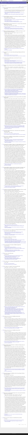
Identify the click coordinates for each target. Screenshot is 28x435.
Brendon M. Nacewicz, (7, 346)
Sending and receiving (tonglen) (17, 310)
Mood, (23, 225)
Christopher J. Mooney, (12, 192)
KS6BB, (23, 139)
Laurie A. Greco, (7, 169)
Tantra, (9, 133)
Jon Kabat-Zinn (9, 317)
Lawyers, (16, 26)
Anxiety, (10, 125)
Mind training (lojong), (22, 19)
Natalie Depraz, (7, 267)
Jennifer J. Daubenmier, (15, 394)
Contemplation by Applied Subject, (13, 28)
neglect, (20, 369)
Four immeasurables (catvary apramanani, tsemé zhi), (10, 247)
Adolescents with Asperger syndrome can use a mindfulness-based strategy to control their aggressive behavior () (14, 31)
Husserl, (22, 309)
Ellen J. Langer (6, 262)
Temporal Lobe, (9, 127)
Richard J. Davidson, (15, 98)
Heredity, (15, 126)
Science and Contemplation (7, 421)
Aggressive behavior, (10, 48)
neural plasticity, (23, 369)
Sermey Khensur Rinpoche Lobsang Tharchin (10, 18)
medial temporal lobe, (17, 369)
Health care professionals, (14, 224)
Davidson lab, (12, 125)
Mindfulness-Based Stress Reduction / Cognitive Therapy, (20, 93)
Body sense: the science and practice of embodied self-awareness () (13, 417)
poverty (5, 370)
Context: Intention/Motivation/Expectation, (12, 307)
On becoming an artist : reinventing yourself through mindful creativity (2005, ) (14, 261)
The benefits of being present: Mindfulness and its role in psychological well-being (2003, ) (14, 373)
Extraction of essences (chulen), (12, 60)
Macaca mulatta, (18, 126)
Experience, (6, 309)
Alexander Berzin (7, 254)
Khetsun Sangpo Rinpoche (12, 230)
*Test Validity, (14, 163)
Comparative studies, (22, 306)
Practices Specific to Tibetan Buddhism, (9, 240)
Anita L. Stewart (19, 395)
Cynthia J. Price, (20, 394)
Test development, (7, 389)
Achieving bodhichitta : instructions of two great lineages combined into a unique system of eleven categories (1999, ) (15, 17)
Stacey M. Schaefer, (12, 346)
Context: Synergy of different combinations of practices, (11, 308)
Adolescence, (6, 48)
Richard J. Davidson (21, 346)
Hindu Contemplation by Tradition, (8, 61)
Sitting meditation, (7, 140)
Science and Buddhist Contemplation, (8, 313)
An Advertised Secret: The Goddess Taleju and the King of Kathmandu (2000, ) (14, 52)
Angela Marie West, (12, 146)
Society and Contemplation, (19, 28)
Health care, (10, 224)
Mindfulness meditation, (22, 26)
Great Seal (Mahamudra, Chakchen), (17, 309)
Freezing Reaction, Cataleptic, (21, 125)
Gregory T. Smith (14, 169)
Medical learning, (15, 225)
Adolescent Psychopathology (8, 164)
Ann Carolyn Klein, (7, 230)
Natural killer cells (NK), (16, 91)
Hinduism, (20, 60)
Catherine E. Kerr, (7, 395)
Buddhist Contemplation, (13, 234)
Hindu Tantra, (20, 62)
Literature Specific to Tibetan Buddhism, (17, 240)
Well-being (10, 389)
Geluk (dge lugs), (17, 19)
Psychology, (12, 310)
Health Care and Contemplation (8, 142)
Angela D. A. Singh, (16, 32)
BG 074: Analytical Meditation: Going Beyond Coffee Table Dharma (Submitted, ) (14, 8)
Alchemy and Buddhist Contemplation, (15, 62)
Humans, (16, 327)
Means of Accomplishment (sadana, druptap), (21, 241)
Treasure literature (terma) (7, 233)
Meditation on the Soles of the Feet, (20, 48)
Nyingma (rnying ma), (7, 232)
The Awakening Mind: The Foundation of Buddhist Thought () (12, 244)
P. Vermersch (15, 267)
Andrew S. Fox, (6, 98)
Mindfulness (13, 263)
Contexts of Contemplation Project (8, 128)
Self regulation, (21, 388)
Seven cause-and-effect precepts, (15, 248)
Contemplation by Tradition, (7, 14)
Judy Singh (11, 33)
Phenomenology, (6, 310)
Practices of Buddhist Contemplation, (14, 14)
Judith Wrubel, (10, 394)
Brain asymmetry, (8, 89)
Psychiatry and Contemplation (8, 165)
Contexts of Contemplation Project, (8, 311)
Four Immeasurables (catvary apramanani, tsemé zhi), (10, 250)
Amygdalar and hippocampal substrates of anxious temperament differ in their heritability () (15, 97)
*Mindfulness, (11, 163)
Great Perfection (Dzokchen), (10, 309)
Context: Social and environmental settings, (9, 26)
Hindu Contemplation (23, 134)
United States (6, 13)
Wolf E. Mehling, (7, 394)
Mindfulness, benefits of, (15, 90)
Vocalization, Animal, (13, 127)
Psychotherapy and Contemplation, (22, 141)
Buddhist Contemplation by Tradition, (20, 234)
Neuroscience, (20, 91)
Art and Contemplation (14, 264)
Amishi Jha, (6, 317)
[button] (27, 1)
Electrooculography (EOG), (19, 89)
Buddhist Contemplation (20, 14)
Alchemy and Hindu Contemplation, (21, 61)
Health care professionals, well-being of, (9, 225)
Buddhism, (8, 19)
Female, (17, 125)
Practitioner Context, (7, 187)
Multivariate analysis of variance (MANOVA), (9, 91)
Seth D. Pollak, (17, 346)
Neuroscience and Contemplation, (15, 390)
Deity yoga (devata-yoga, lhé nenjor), (17, 242)
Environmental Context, (7, 28)
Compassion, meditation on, (13, 19)
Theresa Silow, (11, 395)
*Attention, (6, 163)
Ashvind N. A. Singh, (7, 33)
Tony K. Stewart (10, 132)
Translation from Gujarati (16, 133)
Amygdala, (6, 125)
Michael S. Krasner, (7, 191)
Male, (20, 126)
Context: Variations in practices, (20, 308)
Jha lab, (18, 341)
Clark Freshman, (7, 25)
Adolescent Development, (19, 163)
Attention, (7, 263)
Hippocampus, (9, 369)
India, (21, 60)
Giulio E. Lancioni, (11, 32)
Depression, (15, 125)
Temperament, (6, 127)
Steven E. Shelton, (11, 98)
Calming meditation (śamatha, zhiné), (11, 306)
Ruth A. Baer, (10, 169)
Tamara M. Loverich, (17, 146)
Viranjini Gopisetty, (15, 395)
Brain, (5, 89)
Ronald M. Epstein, (12, 191)
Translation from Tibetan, (18, 232)
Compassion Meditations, (7, 251)
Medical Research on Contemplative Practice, (9, 93)
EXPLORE (24, 0)
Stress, (23, 388)
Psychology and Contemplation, (16, 313)
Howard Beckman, (16, 191)
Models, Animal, (22, 126)
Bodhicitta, (6, 19)
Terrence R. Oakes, (20, 98)
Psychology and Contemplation (12, 187)
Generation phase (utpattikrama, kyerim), (9, 242)
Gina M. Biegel (21, 146)
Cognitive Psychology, (17, 306)
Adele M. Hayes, (11, 25)
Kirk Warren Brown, (7, 146)
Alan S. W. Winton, (20, 32)
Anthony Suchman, (21, 191)
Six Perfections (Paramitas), (22, 248)
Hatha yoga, (17, 60)
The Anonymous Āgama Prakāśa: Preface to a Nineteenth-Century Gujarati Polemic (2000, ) (14, 131)
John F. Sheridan (6, 68)
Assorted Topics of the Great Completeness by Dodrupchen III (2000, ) (14, 229)
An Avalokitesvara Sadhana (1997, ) (10, 236)
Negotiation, (6, 27)
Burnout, (6, 224)
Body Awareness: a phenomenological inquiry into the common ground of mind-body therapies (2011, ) (14, 393)
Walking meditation (11, 140)
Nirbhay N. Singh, (7, 32)
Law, (14, 26)
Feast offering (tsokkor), (7, 256)
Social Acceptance (19, 186)
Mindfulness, (6, 90)
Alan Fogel (6, 418)
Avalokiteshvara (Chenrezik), (13, 241)
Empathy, (8, 224)
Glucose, (13, 126)
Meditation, (18, 26)
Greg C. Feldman (15, 25)
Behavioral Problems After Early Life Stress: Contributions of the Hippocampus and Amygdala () (14, 345)
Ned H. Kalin (24, 98)
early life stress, (6, 369)
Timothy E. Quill (17, 192)
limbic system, (12, 369)
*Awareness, (8, 163)
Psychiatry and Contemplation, (15, 92)
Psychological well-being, (8, 388)
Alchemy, (6, 60)
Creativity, (9, 263)
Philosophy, (9, 310)
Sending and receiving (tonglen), (8, 248)
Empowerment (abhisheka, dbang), (19, 255)
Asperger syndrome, (14, 48)
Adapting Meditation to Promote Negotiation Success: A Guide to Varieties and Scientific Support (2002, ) (15, 24)
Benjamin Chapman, (7, 192)
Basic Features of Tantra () (8, 253)
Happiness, (14, 327)
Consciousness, (6, 307)
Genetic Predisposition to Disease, (8, 126)
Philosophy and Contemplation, (21, 312)
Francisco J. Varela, (11, 267)
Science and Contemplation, (22, 313)
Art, (5, 263)
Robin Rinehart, (7, 132)
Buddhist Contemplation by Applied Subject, (16, 311)
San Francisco (6, 414)
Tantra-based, (11, 133)
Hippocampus (17, 127)
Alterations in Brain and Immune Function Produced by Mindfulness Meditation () (15, 65)
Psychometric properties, (17, 388)
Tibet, (15, 232)
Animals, (8, 125)
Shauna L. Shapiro (7, 138)
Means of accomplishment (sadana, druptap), (15, 256)
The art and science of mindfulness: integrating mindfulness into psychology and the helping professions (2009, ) (14, 137)
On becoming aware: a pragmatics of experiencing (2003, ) (12, 266)
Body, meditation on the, (7, 139)
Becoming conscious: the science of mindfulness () (12, 316)
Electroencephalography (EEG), (13, 89)
